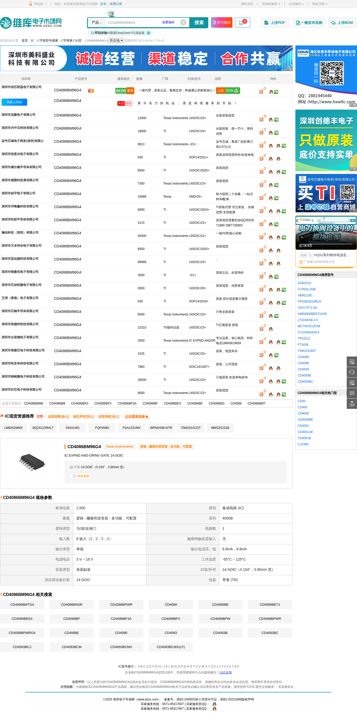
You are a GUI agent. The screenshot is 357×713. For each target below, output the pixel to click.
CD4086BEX (172, 403)
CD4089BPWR (270, 619)
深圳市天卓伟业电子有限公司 (22, 245)
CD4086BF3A (127, 403)
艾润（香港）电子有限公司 (20, 298)
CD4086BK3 (79, 403)
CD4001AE (305, 432)
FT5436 (303, 344)
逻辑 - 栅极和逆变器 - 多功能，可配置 (166, 446)
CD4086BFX (102, 403)
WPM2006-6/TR (161, 428)
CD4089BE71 (270, 604)
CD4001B (304, 438)
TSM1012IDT (307, 351)
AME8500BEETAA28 (312, 314)
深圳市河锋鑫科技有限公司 (20, 206)
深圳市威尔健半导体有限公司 (22, 167)
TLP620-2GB (307, 289)
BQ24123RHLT (43, 428)
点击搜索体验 (137, 416)
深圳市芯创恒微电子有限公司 (22, 285)
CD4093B (220, 633)
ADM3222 (304, 283)
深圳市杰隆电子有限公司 (18, 115)
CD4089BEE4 (22, 619)
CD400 (302, 407)
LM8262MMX (13, 428)
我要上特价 (14, 102)
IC (32, 40)
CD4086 (236, 403)
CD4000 (303, 413)
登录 (103, 4)
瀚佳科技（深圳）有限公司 (20, 232)
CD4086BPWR (121, 604)
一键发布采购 (309, 22)
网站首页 (247, 4)
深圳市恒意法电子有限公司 (20, 154)
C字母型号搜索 (47, 40)
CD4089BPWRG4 (22, 633)
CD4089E (71, 633)
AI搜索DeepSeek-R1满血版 (121, 33)
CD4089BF (71, 619)
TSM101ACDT (191, 428)
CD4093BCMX (121, 647)
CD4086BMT (256, 403)
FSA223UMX (131, 428)
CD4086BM (57, 403)
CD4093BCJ (22, 647)
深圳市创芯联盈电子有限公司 (22, 87)
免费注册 (116, 4)
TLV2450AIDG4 (308, 332)
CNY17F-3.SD (307, 308)
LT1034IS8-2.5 (308, 320)
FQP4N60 (102, 428)
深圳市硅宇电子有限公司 (18, 193)
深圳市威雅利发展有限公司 (20, 180)
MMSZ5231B (220, 428)
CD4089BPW (220, 619)
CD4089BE (220, 604)
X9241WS (72, 428)
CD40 (302, 401)
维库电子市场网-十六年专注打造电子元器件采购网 (30, 23)
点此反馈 (226, 672)
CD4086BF (150, 403)
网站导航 (319, 4)
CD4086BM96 (33, 403)
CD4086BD (216, 403)
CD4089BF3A (121, 619)
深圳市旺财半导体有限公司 (20, 219)
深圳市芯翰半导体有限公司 (20, 311)
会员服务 (296, 4)
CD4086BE (195, 403)
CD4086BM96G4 (67, 101)
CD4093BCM (72, 647)
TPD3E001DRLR (309, 301)
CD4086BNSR (71, 604)
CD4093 (171, 633)
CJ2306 (303, 444)
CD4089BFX (171, 619)
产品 (95, 22)
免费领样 (168, 22)
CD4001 (303, 426)
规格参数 (80, 476)
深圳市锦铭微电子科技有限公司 (23, 376)
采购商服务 (271, 4)
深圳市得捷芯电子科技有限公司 (23, 350)
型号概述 (222, 22)
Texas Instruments (119, 446)
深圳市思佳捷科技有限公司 (20, 259)
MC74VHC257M (309, 326)
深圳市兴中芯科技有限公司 (20, 128)
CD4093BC (269, 633)
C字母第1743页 (71, 40)
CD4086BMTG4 (22, 604)
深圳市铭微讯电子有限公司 (20, 272)
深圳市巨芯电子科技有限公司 (22, 389)
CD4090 (121, 633)
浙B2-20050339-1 (188, 699)
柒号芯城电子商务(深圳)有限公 (23, 141)
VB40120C (305, 295)
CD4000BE (305, 419)
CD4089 (171, 604)
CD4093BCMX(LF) (171, 647)
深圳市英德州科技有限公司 (20, 324)
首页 (25, 40)
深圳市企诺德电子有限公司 (20, 337)
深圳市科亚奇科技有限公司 (20, 363)
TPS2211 (304, 338)
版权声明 (248, 699)
